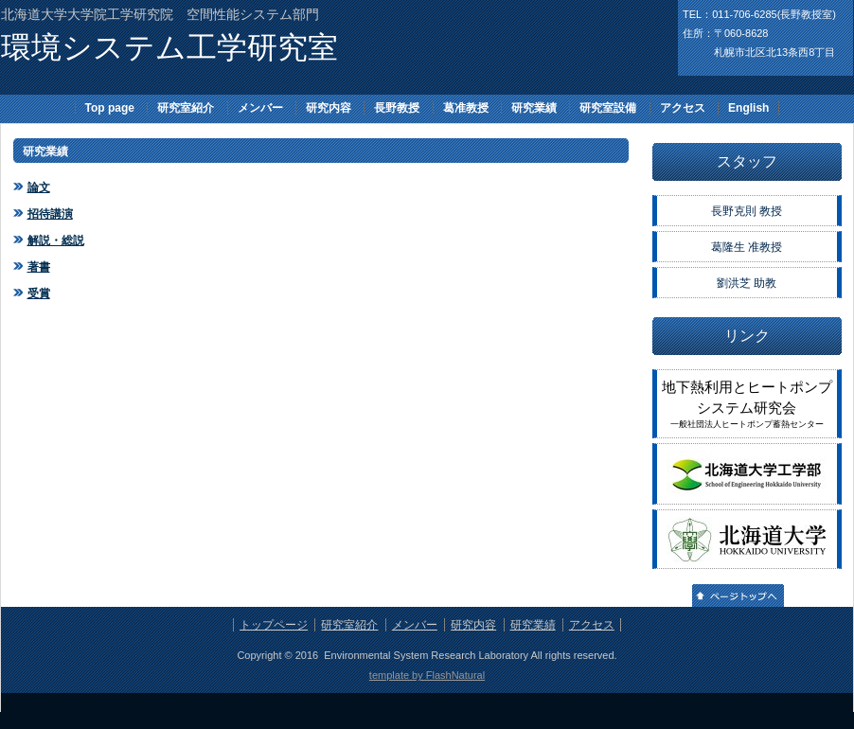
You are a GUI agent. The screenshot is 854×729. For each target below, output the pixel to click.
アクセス (682, 108)
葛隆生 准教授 (746, 247)
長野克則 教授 (746, 211)
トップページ (274, 624)
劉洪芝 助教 (746, 283)
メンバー (260, 108)
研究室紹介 (185, 108)
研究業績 (534, 108)
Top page (109, 108)
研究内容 (328, 108)
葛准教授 (466, 108)
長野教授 (396, 108)
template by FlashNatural (427, 675)
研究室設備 (607, 108)
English (748, 108)
